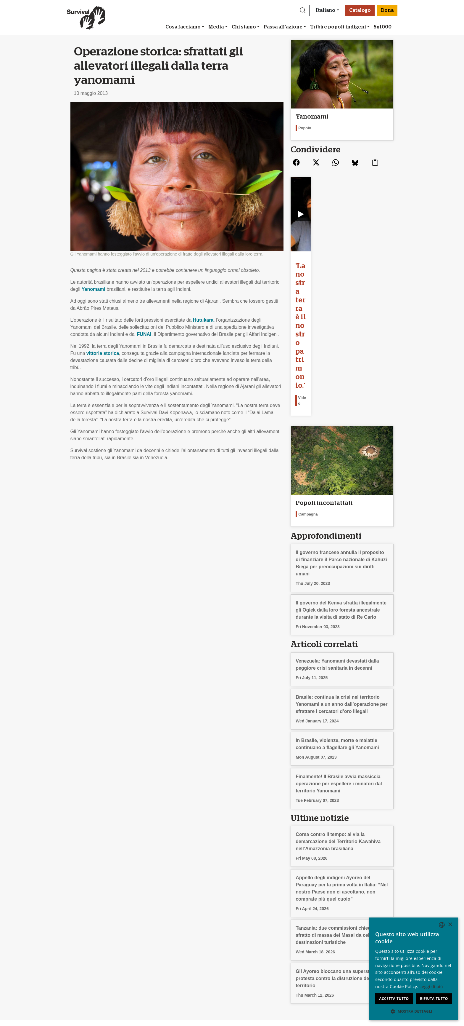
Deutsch (353, 909)
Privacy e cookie (35, 931)
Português (355, 945)
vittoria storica (102, 353)
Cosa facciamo (183, 27)
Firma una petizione (148, 924)
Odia (350, 959)
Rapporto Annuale (37, 924)
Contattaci (28, 938)
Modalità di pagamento (260, 931)
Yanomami (93, 289)
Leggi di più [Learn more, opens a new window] (431, 986)
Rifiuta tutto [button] (434, 998)
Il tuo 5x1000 (249, 924)
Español (353, 924)
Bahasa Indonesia (364, 966)
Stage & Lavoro (34, 917)
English (352, 917)
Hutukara (203, 320)
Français (354, 931)
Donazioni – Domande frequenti (269, 938)
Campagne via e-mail (149, 917)
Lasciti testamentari (256, 909)
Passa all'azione (283, 27)
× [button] (450, 925)
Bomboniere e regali (257, 917)
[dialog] (413, 969)
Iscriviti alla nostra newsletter (157, 909)
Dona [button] (387, 10)
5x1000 (383, 27)
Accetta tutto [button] (394, 998)
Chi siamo (244, 27)
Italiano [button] (325, 10)
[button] (303, 10)
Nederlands (357, 938)
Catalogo (360, 10)
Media (216, 27)
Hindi (350, 952)
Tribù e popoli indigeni (338, 27)
